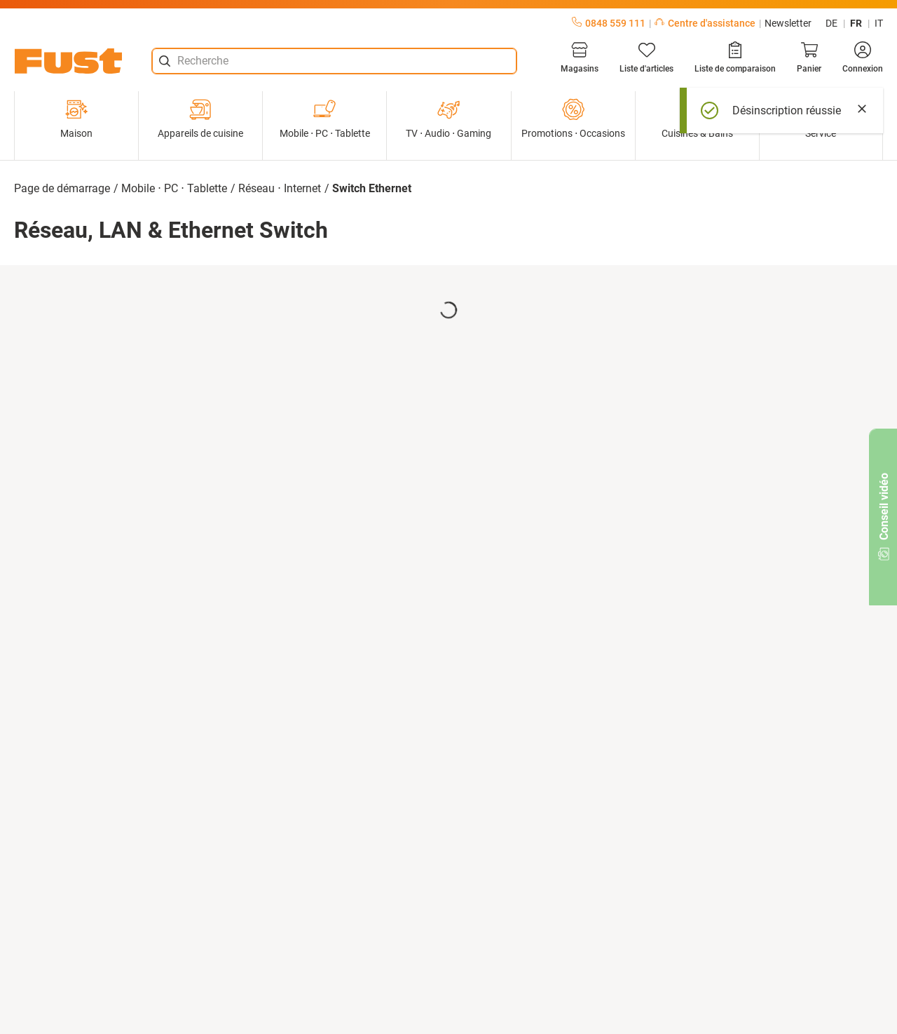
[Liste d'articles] (646, 57)
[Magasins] (579, 57)
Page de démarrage (62, 188)
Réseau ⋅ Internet (279, 188)
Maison (76, 118)
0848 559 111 (608, 23)
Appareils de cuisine (200, 118)
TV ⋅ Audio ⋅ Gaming (448, 118)
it (879, 23)
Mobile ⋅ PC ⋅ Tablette (325, 118)
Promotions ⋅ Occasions (573, 118)
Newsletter (788, 23)
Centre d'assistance (705, 23)
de (831, 23)
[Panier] (809, 57)
